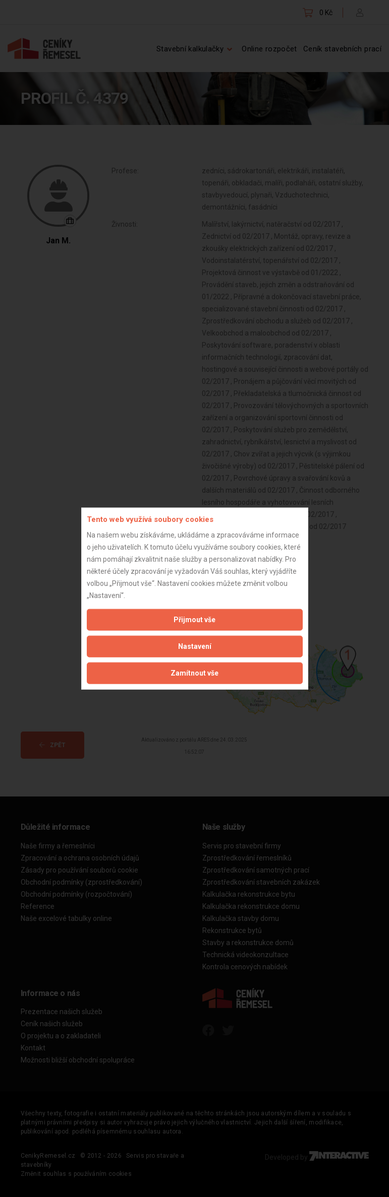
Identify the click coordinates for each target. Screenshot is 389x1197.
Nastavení (194, 646)
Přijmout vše (194, 619)
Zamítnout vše (194, 673)
